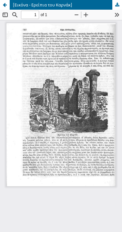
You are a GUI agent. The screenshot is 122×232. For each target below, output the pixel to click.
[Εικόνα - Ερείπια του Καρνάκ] (42, 5)
